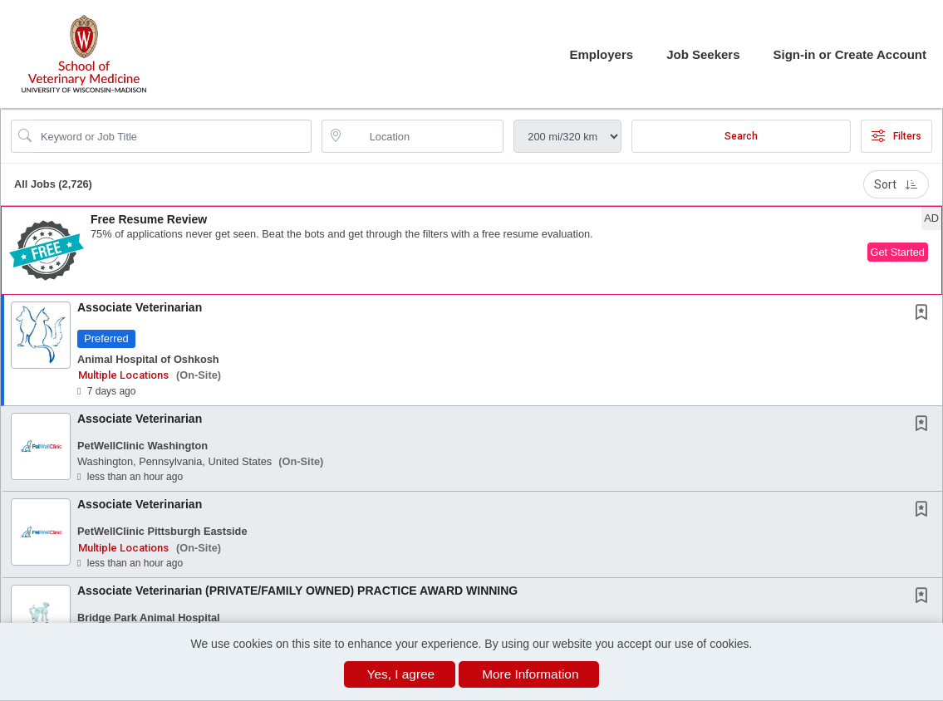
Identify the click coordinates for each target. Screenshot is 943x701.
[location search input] (424, 136)
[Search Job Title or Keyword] (173, 136)
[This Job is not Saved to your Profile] (925, 313)
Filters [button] (896, 136)
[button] (471, 250)
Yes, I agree (401, 674)
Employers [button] (601, 54)
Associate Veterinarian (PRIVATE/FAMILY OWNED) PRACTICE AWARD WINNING (297, 590)
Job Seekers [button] (702, 54)
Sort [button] (896, 184)
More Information (530, 674)
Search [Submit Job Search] (741, 136)
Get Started (898, 252)
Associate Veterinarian (139, 307)
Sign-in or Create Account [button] (850, 54)
